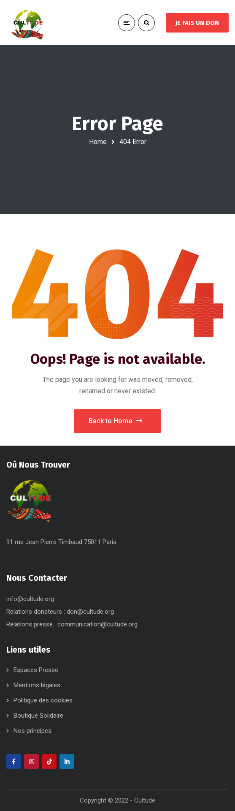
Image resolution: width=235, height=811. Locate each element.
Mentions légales (37, 685)
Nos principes (32, 731)
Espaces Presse (36, 670)
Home (98, 142)
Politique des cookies (43, 700)
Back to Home (115, 421)
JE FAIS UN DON (197, 23)
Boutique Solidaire (38, 715)
